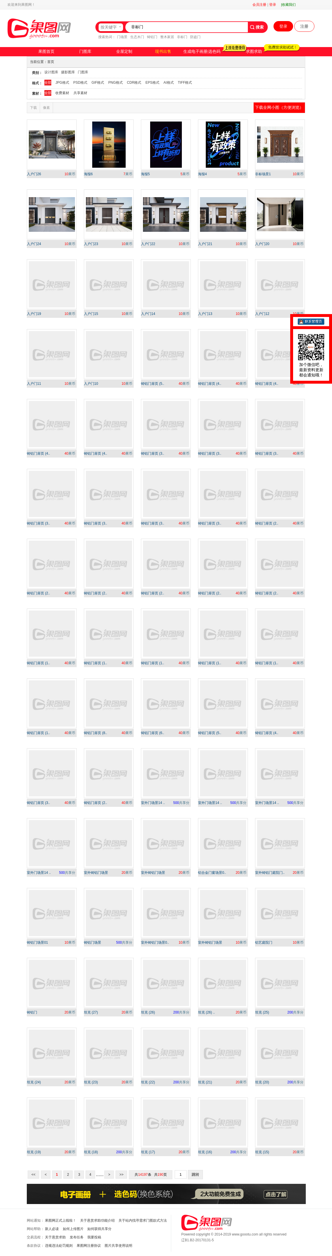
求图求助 (254, 51)
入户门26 (34, 174)
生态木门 (137, 37)
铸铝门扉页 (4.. (209, 384)
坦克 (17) (148, 1152)
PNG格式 (115, 83)
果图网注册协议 (89, 1246)
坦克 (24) (34, 1082)
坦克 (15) (262, 1152)
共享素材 (80, 93)
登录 (272, 5)
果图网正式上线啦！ (60, 1220)
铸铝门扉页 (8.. (95, 733)
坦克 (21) (205, 1082)
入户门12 (262, 314)
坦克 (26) (148, 1012)
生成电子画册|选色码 (201, 51)
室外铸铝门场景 (96, 873)
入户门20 (262, 244)
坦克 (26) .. (206, 1012)
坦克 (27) (91, 1012)
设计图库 (51, 72)
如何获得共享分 (99, 1229)
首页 (50, 62)
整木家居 (167, 37)
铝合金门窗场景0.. (212, 873)
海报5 (145, 174)
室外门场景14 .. (153, 803)
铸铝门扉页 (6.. (152, 733)
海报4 (202, 174)
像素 (46, 108)
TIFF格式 (185, 83)
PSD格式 (80, 83)
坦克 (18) (91, 1152)
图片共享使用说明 (118, 1246)
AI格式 (168, 83)
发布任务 (77, 1237)
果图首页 (46, 51)
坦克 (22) (148, 1082)
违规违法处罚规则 (59, 1246)
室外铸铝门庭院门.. (270, 873)
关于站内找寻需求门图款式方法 (142, 1220)
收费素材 (62, 93)
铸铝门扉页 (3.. (152, 453)
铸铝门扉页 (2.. (266, 523)
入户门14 (148, 314)
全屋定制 (124, 51)
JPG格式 (62, 83)
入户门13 (205, 314)
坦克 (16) (205, 1152)
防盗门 (195, 37)
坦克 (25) (262, 1012)
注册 (304, 26)
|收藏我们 (288, 5)
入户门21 (205, 244)
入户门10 (91, 384)
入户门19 (34, 314)
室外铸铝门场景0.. (155, 942)
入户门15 (91, 314)
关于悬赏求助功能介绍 (97, 1220)
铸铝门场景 (92, 942)
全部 (47, 83)
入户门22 (148, 244)
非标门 (182, 37)
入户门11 (34, 384)
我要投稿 (94, 1237)
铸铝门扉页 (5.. (152, 384)
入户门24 (34, 244)
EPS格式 (152, 83)
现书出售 (163, 51)
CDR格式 (134, 83)
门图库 (85, 51)
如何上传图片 (73, 1229)
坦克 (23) (91, 1082)
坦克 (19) (34, 1152)
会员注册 (259, 5)
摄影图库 (68, 72)
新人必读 (52, 1229)
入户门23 (91, 244)
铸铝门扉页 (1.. (38, 663)
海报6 (88, 174)
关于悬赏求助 (55, 1237)
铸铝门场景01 (37, 942)
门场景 (122, 37)
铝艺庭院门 (263, 942)
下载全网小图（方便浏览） (279, 107)
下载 (33, 108)
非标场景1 (263, 174)
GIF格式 (97, 83)
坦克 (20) (262, 1082)
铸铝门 (152, 37)
